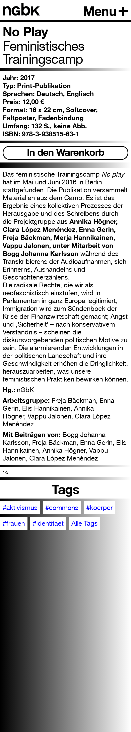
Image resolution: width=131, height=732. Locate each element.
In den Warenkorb (65, 152)
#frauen (14, 523)
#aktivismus (20, 508)
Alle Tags (84, 523)
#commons (61, 508)
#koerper (99, 508)
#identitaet (48, 523)
